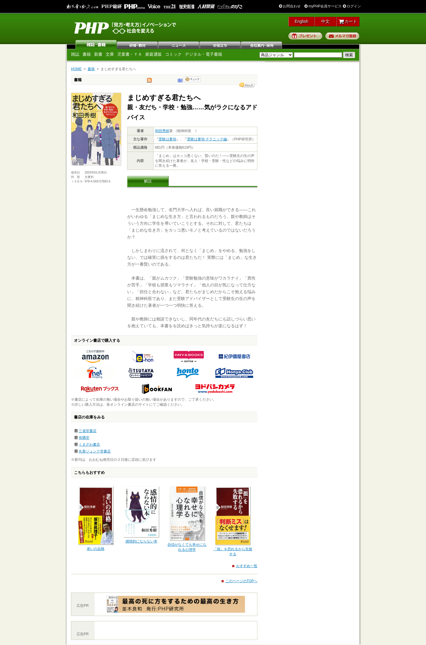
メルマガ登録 (342, 35)
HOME (76, 69)
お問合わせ (290, 6)
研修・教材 (137, 44)
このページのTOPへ (241, 581)
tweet (149, 82)
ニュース (179, 44)
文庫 (110, 54)
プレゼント (305, 35)
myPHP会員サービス (323, 6)
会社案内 (262, 44)
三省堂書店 (87, 431)
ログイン (352, 6)
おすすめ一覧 (246, 566)
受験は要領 (167, 139)
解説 (148, 181)
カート (348, 21)
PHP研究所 (126, 27)
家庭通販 (153, 54)
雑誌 (96, 44)
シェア (247, 85)
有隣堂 (84, 438)
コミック (173, 54)
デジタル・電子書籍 (203, 54)
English (301, 21)
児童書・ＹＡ (129, 54)
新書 (98, 54)
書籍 (87, 54)
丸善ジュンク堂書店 (95, 451)
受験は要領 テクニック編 (207, 139)
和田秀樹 (162, 131)
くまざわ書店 (89, 444)
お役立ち (220, 44)
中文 (325, 21)
